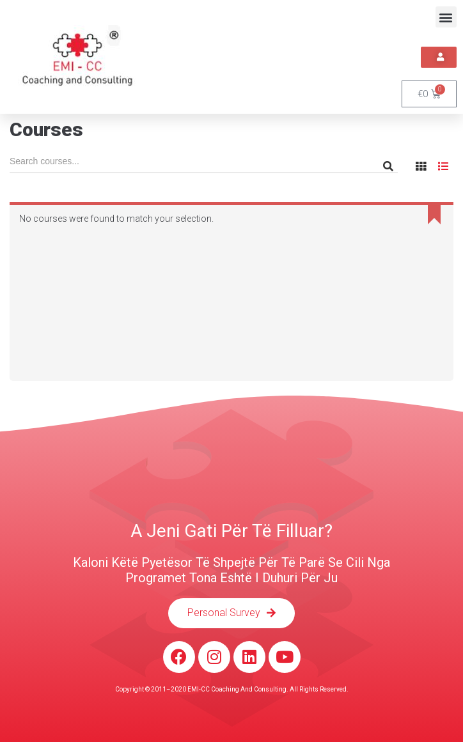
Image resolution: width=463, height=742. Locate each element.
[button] (446, 16)
